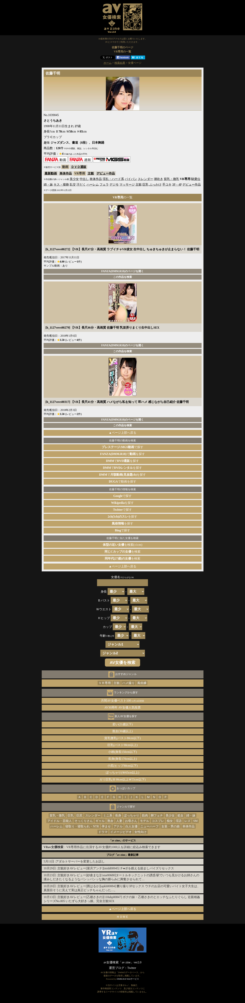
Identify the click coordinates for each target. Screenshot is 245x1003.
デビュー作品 (105, 173)
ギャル (100, 820)
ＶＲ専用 (105, 683)
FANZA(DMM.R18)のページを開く (122, 271)
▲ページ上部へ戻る (122, 432)
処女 (180, 815)
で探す (122, 447)
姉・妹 (48, 184)
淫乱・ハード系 (113, 179)
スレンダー (145, 179)
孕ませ (106, 826)
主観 (91, 173)
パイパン (131, 179)
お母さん (131, 820)
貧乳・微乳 (171, 179)
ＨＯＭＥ (122, 916)
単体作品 (66, 173)
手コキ (167, 184)
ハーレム (93, 184)
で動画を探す (122, 481)
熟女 (110, 820)
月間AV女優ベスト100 (122, 700)
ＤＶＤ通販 (78, 167)
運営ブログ (116, 967)
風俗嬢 (141, 683)
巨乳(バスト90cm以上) (122, 745)
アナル (118, 826)
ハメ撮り (128, 683)
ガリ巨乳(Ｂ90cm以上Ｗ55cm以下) (122, 779)
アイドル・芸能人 (59, 820)
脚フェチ (157, 815)
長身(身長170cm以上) (122, 758)
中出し (84, 179)
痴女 (170, 820)
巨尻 (79, 815)
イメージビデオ (121, 832)
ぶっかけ (155, 184)
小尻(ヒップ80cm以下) (122, 765)
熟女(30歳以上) (122, 731)
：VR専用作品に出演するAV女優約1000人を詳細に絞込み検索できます (102, 847)
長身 (118, 815)
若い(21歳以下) (122, 724)
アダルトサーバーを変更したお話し (80, 861)
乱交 (73, 184)
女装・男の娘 (170, 826)
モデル (144, 820)
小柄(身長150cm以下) (122, 751)
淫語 (179, 820)
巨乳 (145, 184)
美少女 (74, 179)
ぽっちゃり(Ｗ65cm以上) (122, 772)
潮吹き (158, 179)
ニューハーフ (149, 826)
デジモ (114, 184)
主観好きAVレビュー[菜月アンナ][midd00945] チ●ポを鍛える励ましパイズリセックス (115, 868)
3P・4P (177, 184)
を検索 (122, 551)
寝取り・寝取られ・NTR (82, 826)
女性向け (140, 832)
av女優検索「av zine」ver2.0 (122, 962)
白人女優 (131, 826)
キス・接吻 (61, 184)
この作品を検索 (122, 276)
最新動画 (51, 173)
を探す (122, 502)
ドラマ (103, 832)
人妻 (119, 820)
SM (195, 820)
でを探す (122, 454)
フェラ (104, 184)
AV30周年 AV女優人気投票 (122, 707)
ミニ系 (107, 815)
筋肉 (145, 815)
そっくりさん (83, 820)
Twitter (131, 967)
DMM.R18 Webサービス (128, 979)
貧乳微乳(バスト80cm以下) (122, 738)
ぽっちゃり (131, 815)
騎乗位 (195, 179)
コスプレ (158, 820)
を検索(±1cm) (122, 544)
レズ (187, 820)
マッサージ (127, 184)
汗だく (81, 184)
